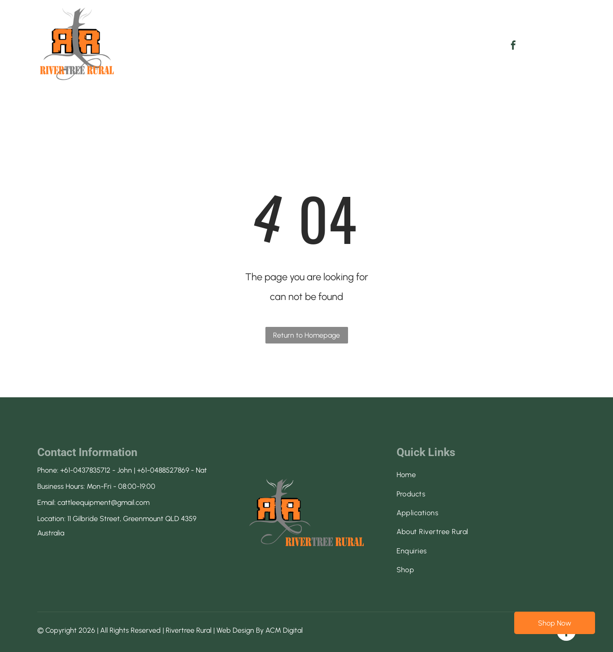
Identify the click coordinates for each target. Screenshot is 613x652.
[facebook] (513, 46)
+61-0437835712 (85, 470)
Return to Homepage (306, 335)
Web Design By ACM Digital (259, 630)
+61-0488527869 (163, 470)
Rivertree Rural (189, 630)
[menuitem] (173, 37)
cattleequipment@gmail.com (103, 502)
